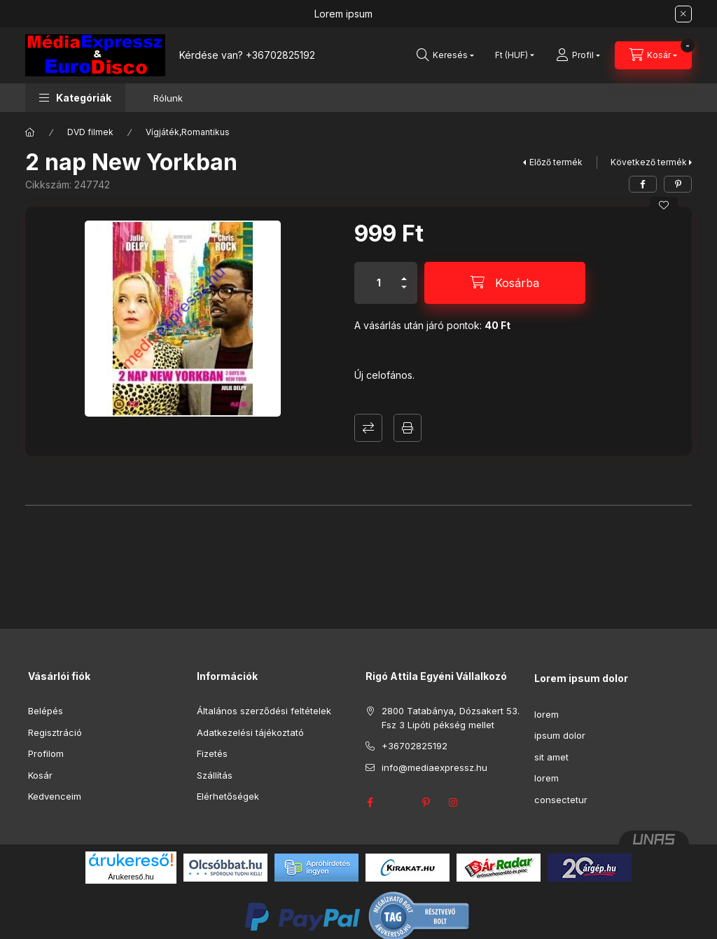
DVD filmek (90, 132)
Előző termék (556, 162)
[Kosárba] (504, 283)
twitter (398, 802)
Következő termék (649, 162)
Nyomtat (408, 428)
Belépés (45, 710)
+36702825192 (280, 55)
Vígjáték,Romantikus (188, 132)
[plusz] (404, 273)
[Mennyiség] (379, 283)
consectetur (560, 799)
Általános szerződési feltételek (264, 710)
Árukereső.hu (130, 876)
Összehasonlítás (368, 428)
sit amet (551, 757)
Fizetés (212, 753)
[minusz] (404, 293)
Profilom (46, 753)
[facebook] (643, 184)
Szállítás (214, 775)
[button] (75, 97)
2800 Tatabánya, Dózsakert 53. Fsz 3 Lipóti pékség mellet (451, 717)
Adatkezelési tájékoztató (250, 732)
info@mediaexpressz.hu (434, 767)
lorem (546, 714)
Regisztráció (55, 732)
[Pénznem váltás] (511, 55)
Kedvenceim (54, 796)
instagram (454, 802)
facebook (370, 802)
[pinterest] (678, 184)
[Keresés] (445, 55)
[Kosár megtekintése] (653, 55)
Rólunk (168, 98)
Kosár (40, 775)
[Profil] (578, 55)
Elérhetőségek (228, 796)
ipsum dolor (559, 735)
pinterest (426, 802)
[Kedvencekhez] (664, 205)
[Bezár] (683, 14)
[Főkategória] (30, 132)
